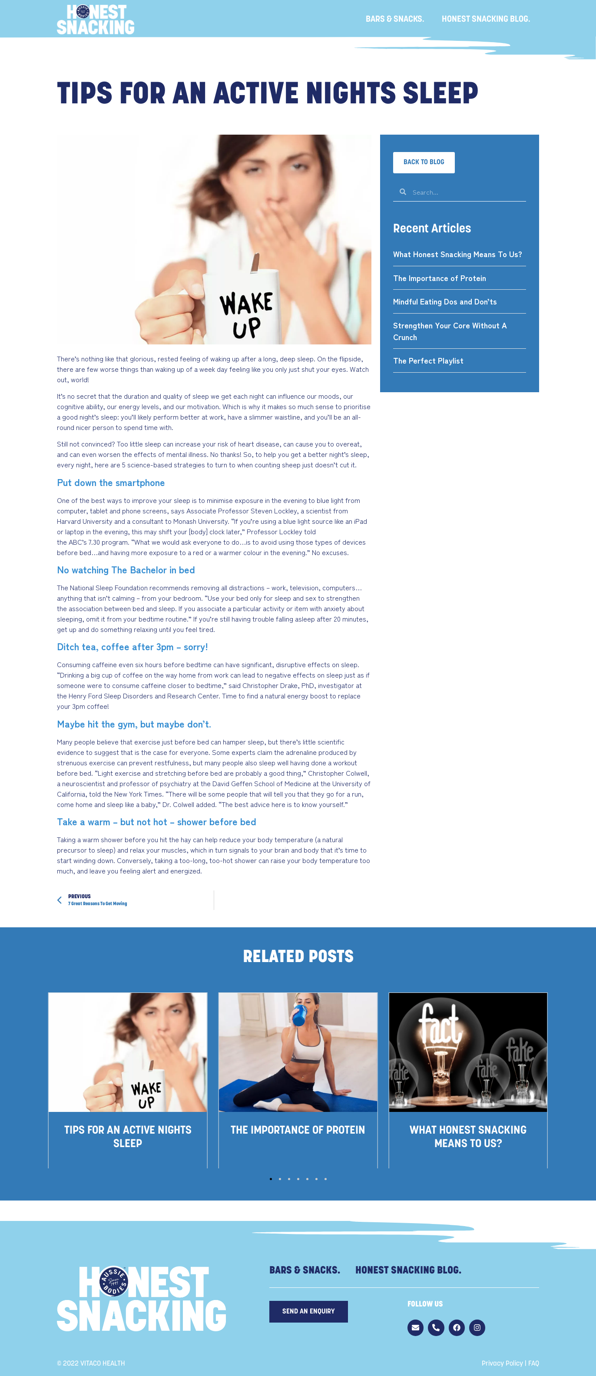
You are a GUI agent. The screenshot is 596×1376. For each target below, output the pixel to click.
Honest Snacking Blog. (486, 19)
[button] (424, 162)
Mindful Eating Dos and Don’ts (445, 301)
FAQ (533, 1363)
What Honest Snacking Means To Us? (457, 253)
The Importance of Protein (439, 277)
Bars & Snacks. (395, 19)
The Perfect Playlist (428, 360)
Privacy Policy (502, 1363)
